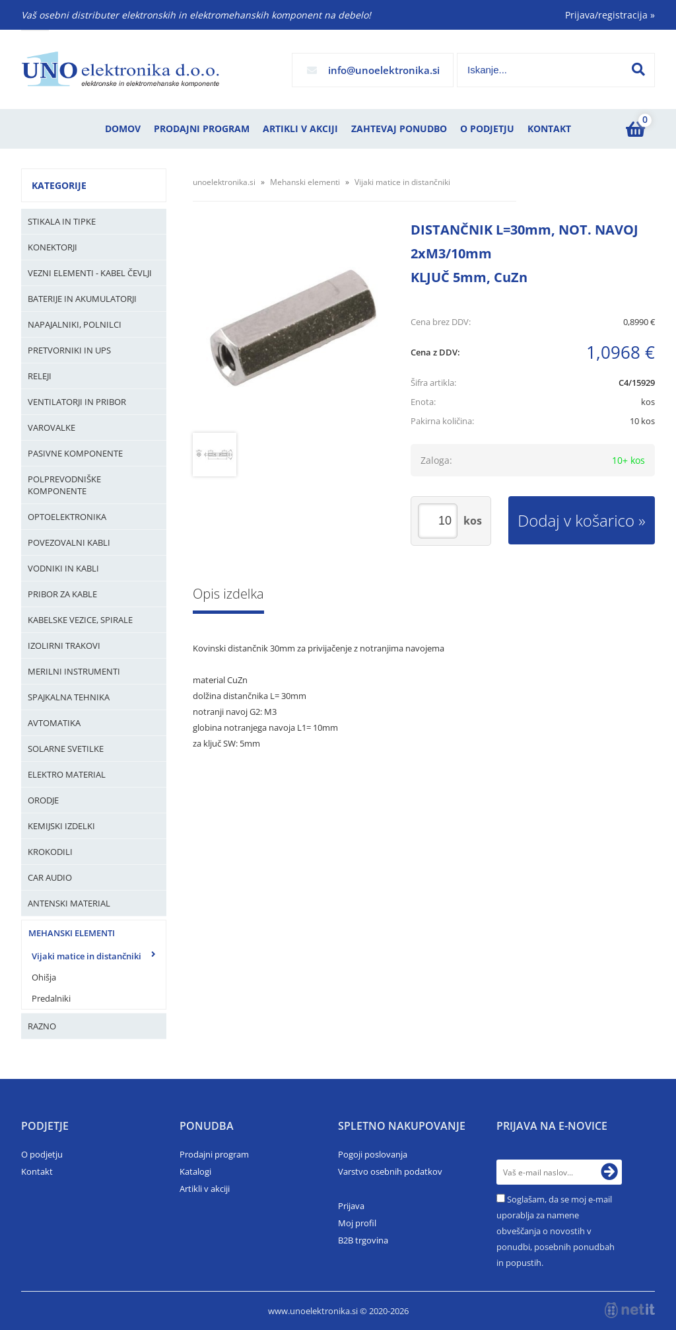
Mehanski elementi (71, 933)
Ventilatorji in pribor (77, 402)
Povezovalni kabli (69, 542)
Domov (123, 128)
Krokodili (50, 852)
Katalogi (195, 1171)
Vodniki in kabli (63, 568)
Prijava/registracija (610, 15)
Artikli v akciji (300, 128)
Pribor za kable (62, 594)
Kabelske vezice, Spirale (80, 620)
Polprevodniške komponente (64, 485)
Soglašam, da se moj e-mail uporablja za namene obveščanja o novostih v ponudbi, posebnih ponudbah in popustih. (555, 1231)
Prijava (351, 1206)
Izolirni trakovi (64, 645)
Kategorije (59, 185)
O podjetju (487, 128)
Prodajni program (202, 128)
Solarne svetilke (66, 749)
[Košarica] (635, 129)
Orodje (43, 800)
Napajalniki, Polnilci (74, 324)
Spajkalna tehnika (69, 697)
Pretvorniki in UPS (69, 350)
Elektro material (67, 774)
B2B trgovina (363, 1240)
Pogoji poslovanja (372, 1154)
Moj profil (357, 1223)
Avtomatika (54, 723)
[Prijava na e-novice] (609, 1172)
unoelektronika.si (224, 182)
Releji (39, 376)
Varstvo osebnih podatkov (390, 1171)
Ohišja (44, 977)
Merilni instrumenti (74, 671)
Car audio (50, 877)
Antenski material (69, 903)
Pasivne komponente (75, 453)
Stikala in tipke (62, 221)
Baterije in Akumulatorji (82, 299)
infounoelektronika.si (384, 70)
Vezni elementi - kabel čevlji (90, 273)
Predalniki (51, 998)
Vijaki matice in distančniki (86, 956)
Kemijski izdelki (61, 826)
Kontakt (549, 128)
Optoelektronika (67, 517)
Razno (42, 1026)
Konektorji (52, 247)
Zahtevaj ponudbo (399, 128)
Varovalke (51, 427)
